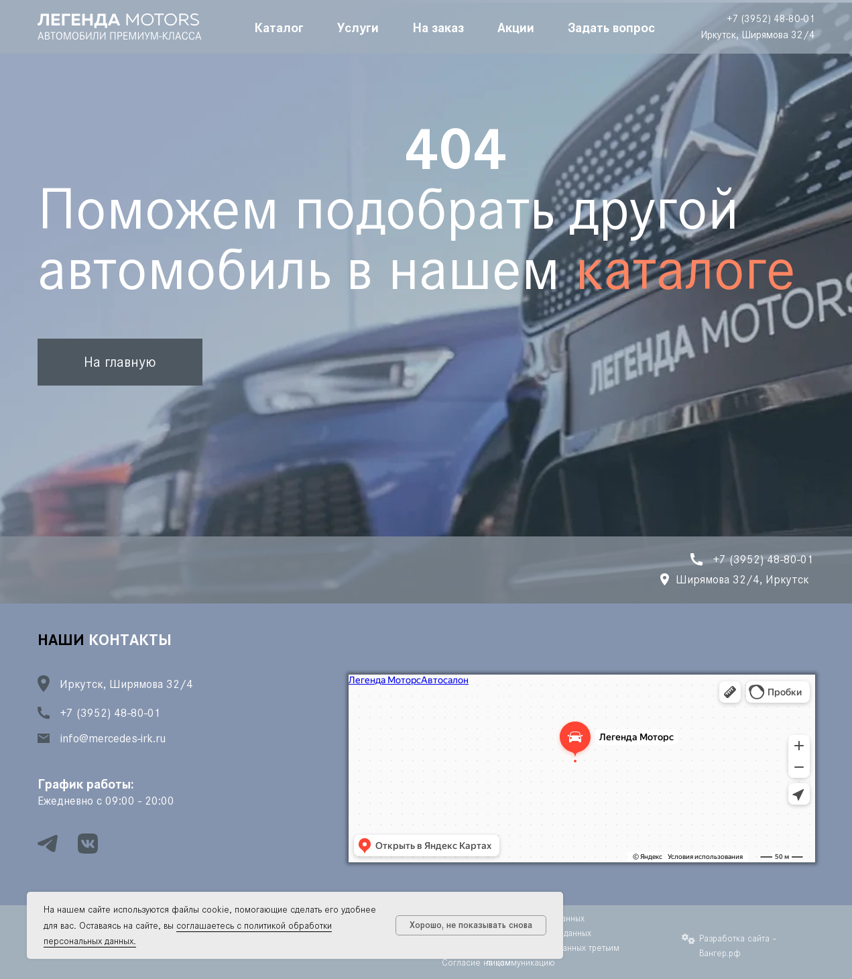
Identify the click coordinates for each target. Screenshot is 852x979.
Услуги (358, 26)
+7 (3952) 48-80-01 (771, 18)
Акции (515, 26)
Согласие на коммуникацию (498, 962)
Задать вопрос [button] (611, 26)
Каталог (279, 26)
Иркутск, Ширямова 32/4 (758, 34)
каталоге (685, 269)
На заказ (438, 26)
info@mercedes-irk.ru (113, 738)
